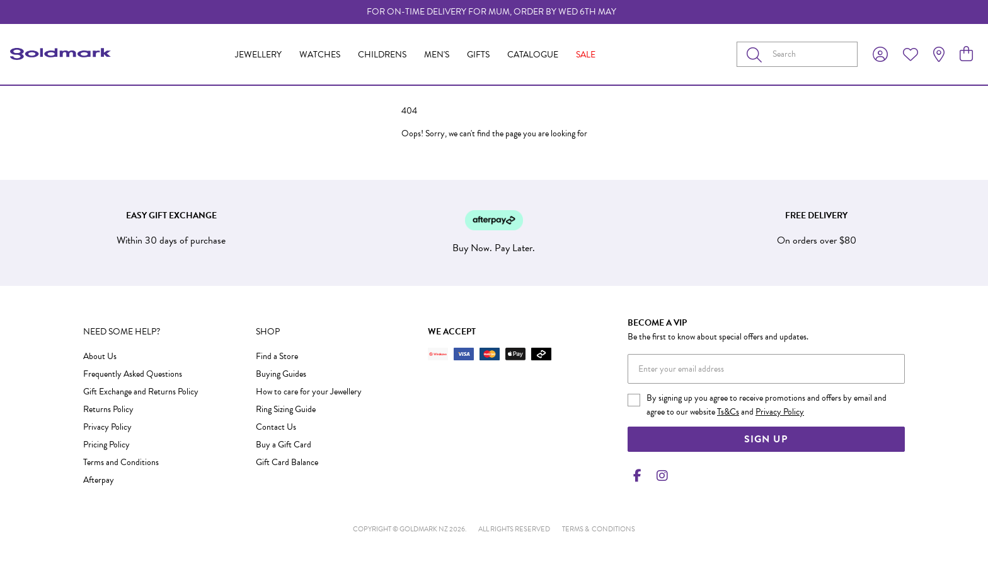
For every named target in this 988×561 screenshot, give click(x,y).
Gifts (478, 54)
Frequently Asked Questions (132, 374)
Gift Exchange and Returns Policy (140, 391)
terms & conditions (598, 529)
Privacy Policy (107, 427)
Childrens (382, 54)
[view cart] (966, 54)
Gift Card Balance (287, 462)
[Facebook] (638, 476)
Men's (436, 54)
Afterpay (98, 480)
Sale (585, 54)
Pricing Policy (106, 444)
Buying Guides (281, 374)
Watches (319, 54)
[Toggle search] (757, 54)
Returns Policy (108, 409)
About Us (100, 356)
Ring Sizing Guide (286, 409)
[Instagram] (660, 476)
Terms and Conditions (121, 462)
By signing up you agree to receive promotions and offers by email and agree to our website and (766, 404)
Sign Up (766, 439)
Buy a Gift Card (283, 444)
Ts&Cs (728, 411)
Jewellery (258, 54)
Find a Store (277, 356)
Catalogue (532, 54)
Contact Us (276, 427)
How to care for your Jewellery (309, 391)
